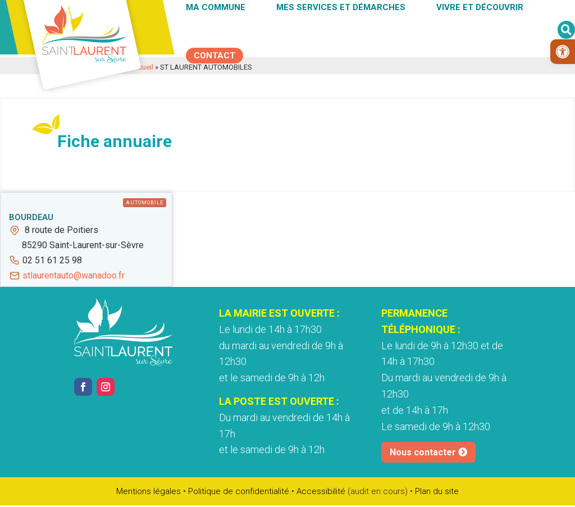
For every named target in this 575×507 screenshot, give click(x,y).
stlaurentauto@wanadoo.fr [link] (73, 275)
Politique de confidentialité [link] (238, 491)
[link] (562, 51)
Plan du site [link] (437, 491)
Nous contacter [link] (423, 452)
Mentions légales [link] (148, 491)
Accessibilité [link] (320, 491)
